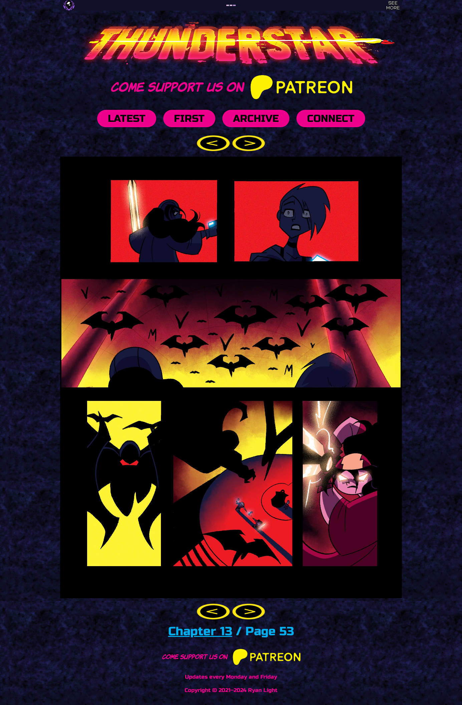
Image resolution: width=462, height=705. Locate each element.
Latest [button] (127, 118)
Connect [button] (331, 118)
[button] (214, 143)
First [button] (189, 118)
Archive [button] (256, 118)
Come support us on (231, 85)
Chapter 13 (200, 631)
